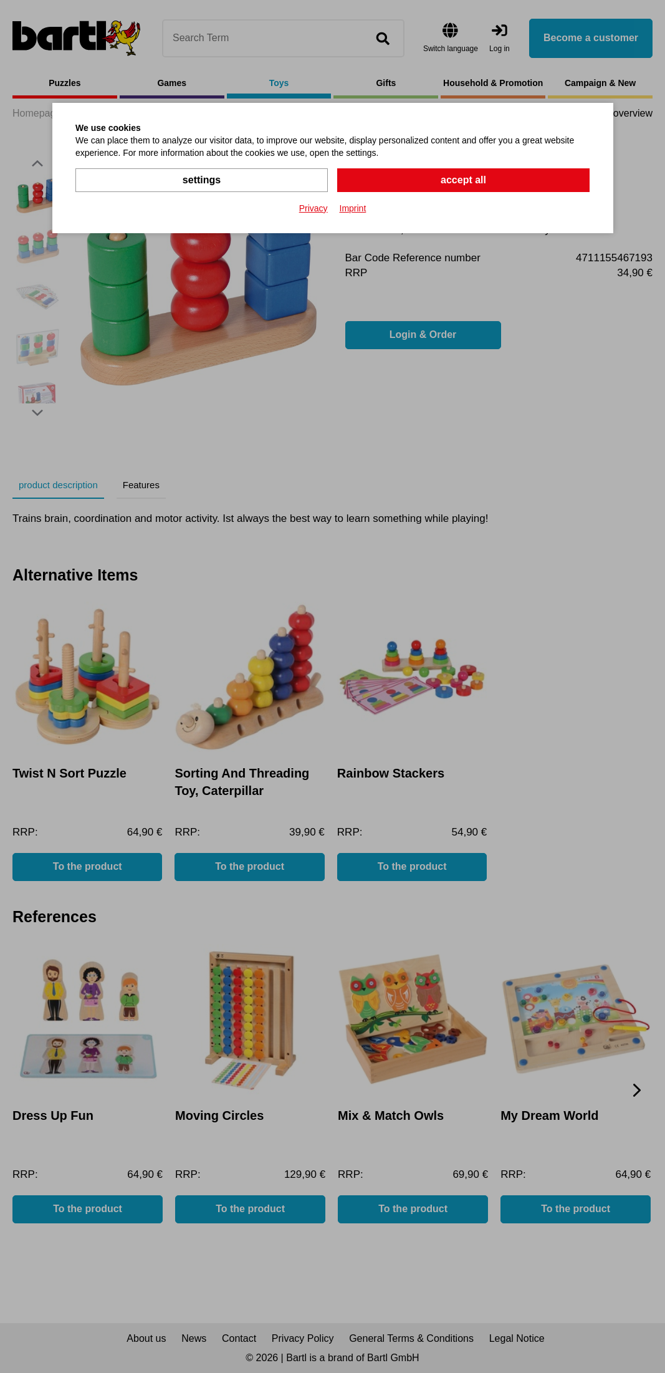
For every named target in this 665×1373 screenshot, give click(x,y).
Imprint (353, 208)
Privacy (313, 208)
